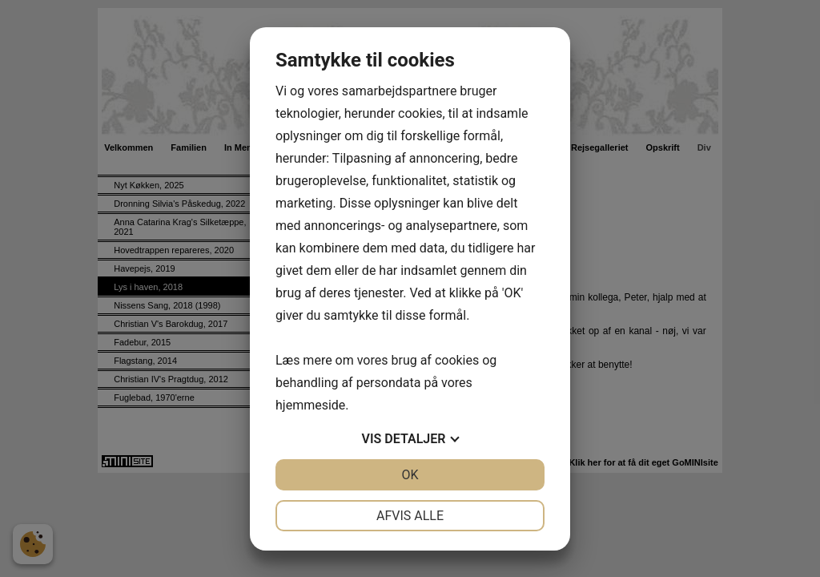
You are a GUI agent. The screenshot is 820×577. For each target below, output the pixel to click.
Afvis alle (410, 515)
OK (409, 474)
